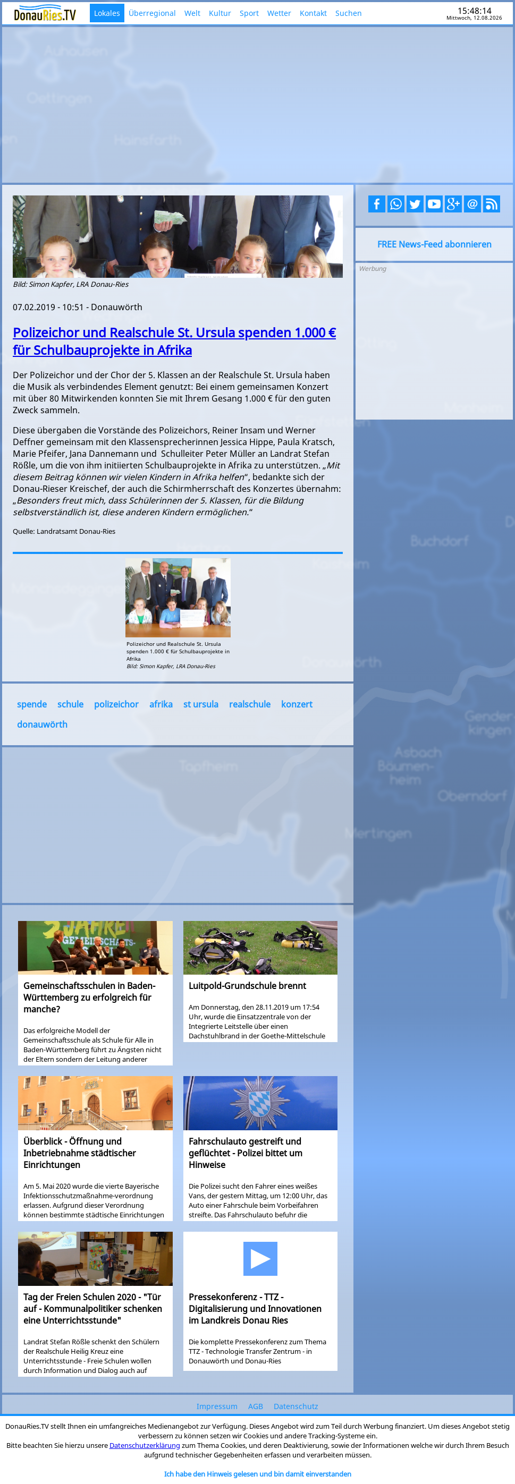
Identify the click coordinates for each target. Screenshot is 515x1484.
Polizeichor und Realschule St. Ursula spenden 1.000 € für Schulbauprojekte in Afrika (174, 341)
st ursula (200, 704)
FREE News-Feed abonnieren (434, 244)
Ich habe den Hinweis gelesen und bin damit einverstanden (257, 1474)
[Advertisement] (257, 103)
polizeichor (116, 704)
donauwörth (42, 724)
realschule (250, 704)
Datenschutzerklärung (144, 1445)
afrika (161, 704)
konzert (297, 704)
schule (70, 704)
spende (32, 704)
